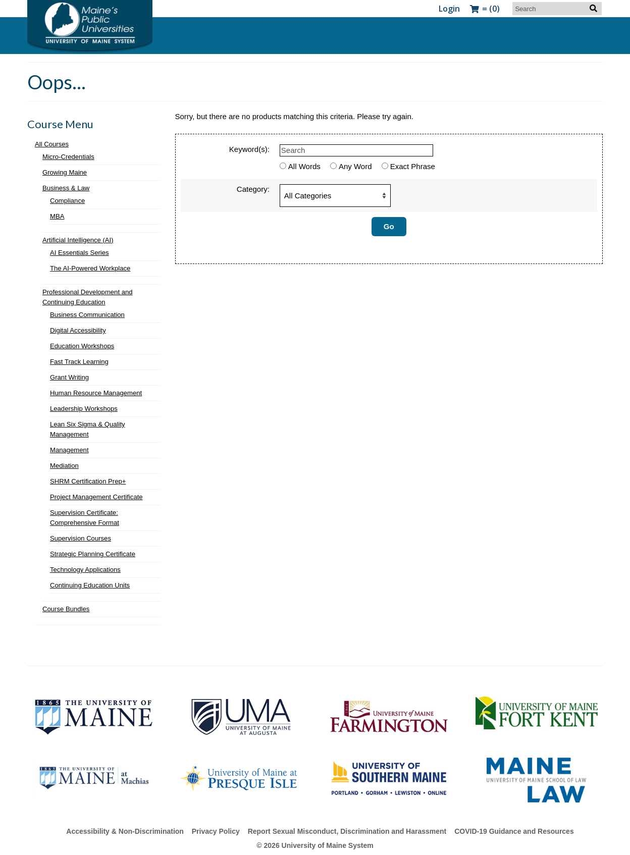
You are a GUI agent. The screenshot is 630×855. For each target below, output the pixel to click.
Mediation (64, 465)
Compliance (67, 200)
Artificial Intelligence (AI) (78, 240)
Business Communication (87, 314)
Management (69, 450)
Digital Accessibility (78, 330)
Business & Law (65, 188)
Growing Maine (64, 172)
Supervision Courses (80, 538)
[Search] (557, 8)
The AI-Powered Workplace (90, 268)
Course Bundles (65, 609)
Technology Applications (85, 569)
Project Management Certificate (96, 497)
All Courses (52, 144)
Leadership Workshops (84, 408)
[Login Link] (449, 8)
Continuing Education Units (90, 585)
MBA (57, 216)
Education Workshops (82, 346)
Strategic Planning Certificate (92, 554)
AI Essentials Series (79, 252)
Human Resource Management (96, 393)
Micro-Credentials (68, 157)
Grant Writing (69, 377)
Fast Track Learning (79, 361)
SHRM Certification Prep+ (88, 481)
